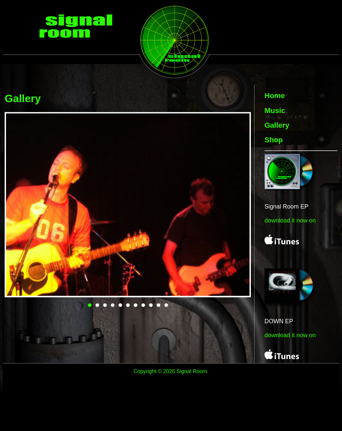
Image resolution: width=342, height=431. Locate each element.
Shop (273, 140)
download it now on (290, 220)
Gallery (276, 125)
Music (274, 110)
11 (166, 305)
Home (274, 95)
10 (158, 305)
